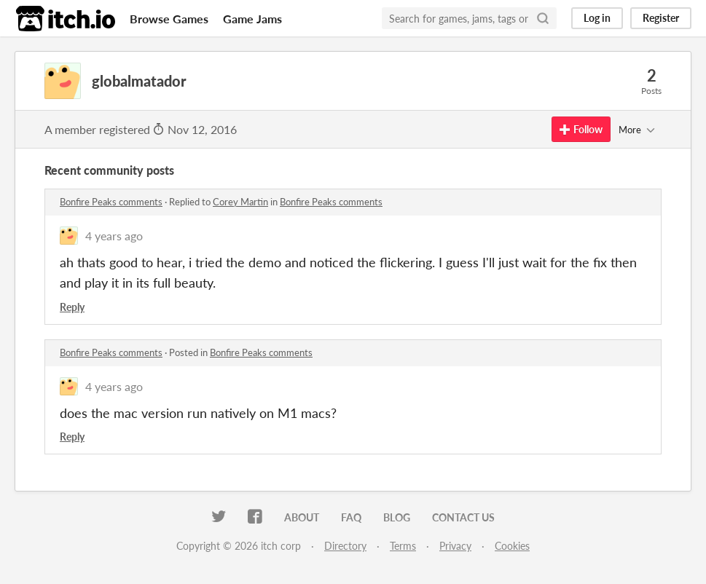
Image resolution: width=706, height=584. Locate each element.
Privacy (455, 546)
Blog (396, 517)
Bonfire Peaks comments (111, 202)
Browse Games (169, 18)
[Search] (543, 18)
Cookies (512, 546)
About (301, 517)
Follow (581, 129)
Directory (345, 546)
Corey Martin (240, 202)
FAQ (351, 517)
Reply (72, 307)
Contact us (463, 517)
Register (661, 18)
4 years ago (114, 235)
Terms (403, 546)
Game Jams (252, 18)
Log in (597, 18)
